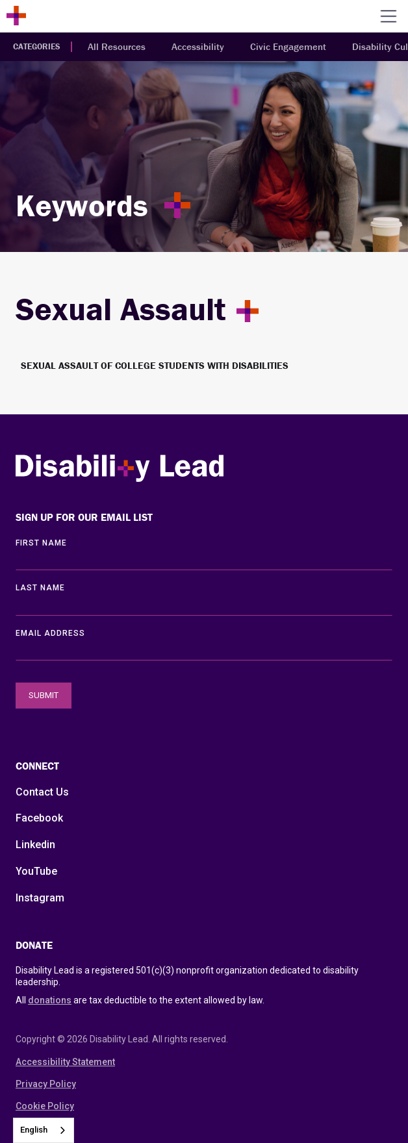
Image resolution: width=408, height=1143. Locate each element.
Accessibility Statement (65, 1062)
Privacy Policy (46, 1084)
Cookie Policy (45, 1106)
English (33, 1130)
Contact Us (42, 792)
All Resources (117, 46)
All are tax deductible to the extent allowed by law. (140, 1000)
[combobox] (43, 1130)
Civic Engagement (288, 46)
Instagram (40, 898)
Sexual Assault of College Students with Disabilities (154, 365)
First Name (41, 542)
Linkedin (35, 844)
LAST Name (40, 587)
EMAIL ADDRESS (50, 633)
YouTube (36, 871)
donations (49, 1000)
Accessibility (198, 46)
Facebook (39, 818)
